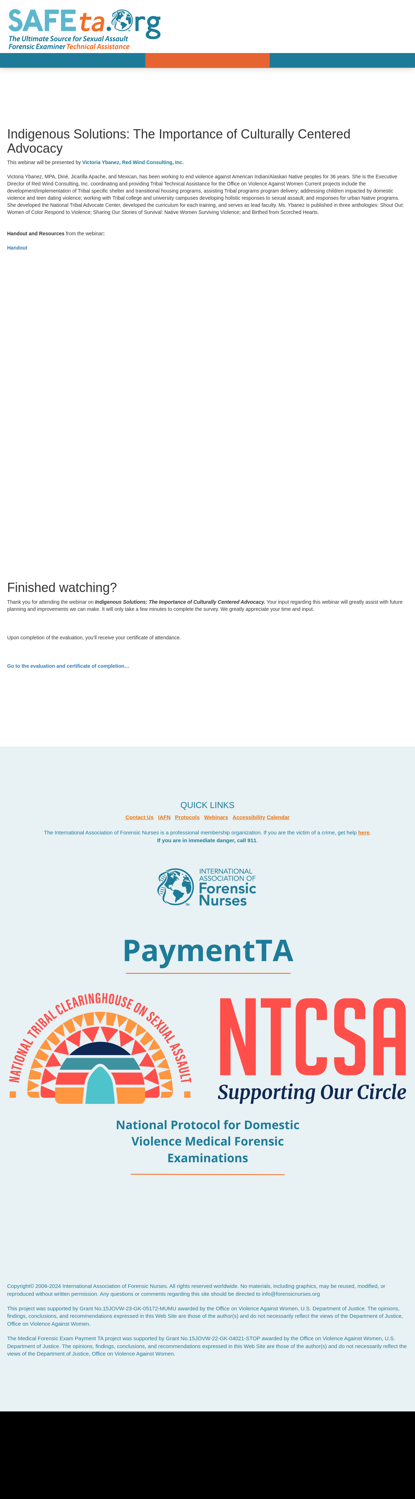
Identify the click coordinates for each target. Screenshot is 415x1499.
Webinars (216, 817)
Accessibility (249, 817)
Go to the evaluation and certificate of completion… (69, 666)
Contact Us (139, 817)
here (364, 832)
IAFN (164, 817)
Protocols (187, 817)
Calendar (278, 817)
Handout (17, 248)
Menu (207, 60)
